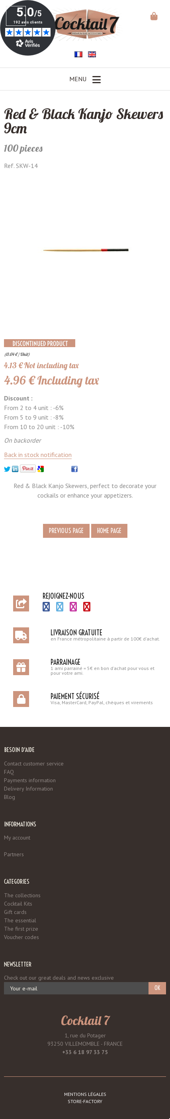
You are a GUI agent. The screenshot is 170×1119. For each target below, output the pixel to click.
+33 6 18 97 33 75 (85, 1052)
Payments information (30, 780)
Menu (85, 79)
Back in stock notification (38, 455)
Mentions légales (85, 1094)
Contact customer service (34, 763)
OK (157, 988)
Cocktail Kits (18, 903)
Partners (14, 854)
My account (17, 837)
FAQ (9, 771)
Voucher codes (21, 937)
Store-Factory (85, 1101)
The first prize (21, 928)
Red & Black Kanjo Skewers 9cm (83, 121)
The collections (22, 895)
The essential (20, 920)
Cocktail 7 (85, 1020)
